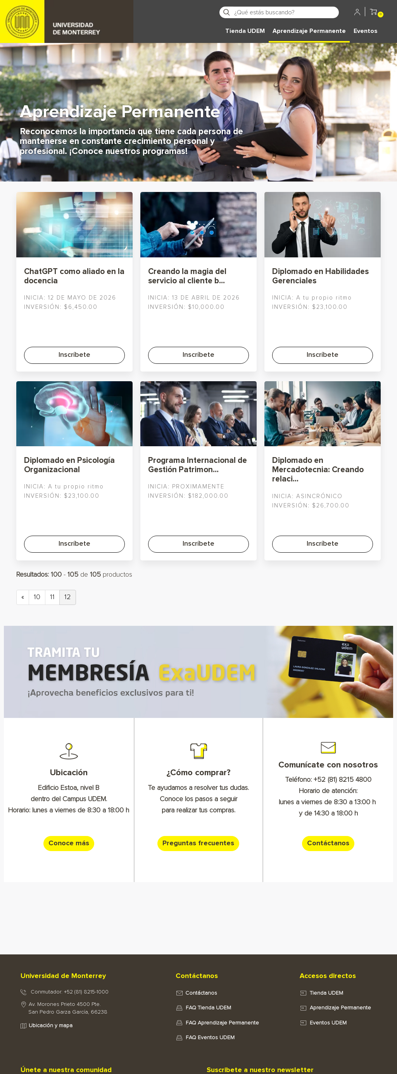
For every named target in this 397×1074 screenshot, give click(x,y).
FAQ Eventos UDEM (210, 1037)
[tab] (90, 976)
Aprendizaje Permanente (309, 31)
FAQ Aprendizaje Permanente (222, 1023)
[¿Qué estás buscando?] (286, 12)
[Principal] (66, 11)
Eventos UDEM (328, 1023)
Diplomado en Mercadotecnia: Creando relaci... (318, 469)
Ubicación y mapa (50, 1025)
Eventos (366, 31)
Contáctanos (201, 993)
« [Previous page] (22, 597)
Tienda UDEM (245, 31)
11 (52, 597)
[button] (373, 13)
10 (37, 597)
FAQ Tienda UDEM (208, 1008)
